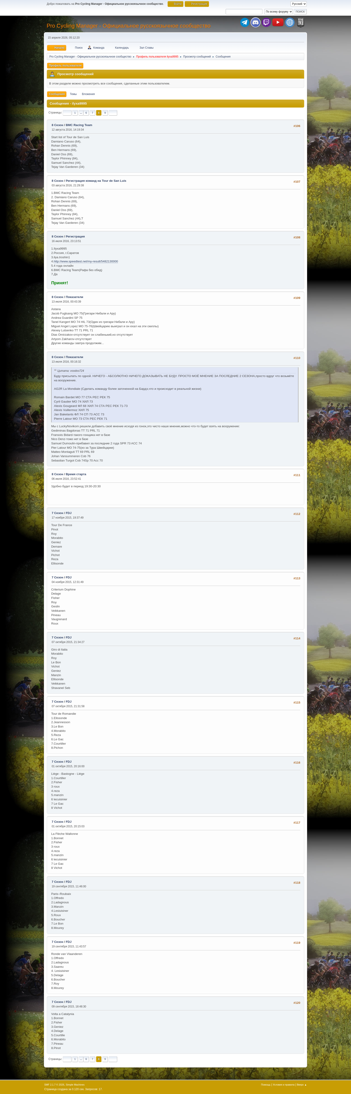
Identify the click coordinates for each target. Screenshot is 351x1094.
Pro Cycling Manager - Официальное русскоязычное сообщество (129, 26)
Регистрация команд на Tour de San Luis (96, 180)
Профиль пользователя (65, 65)
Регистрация (75, 236)
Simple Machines (75, 1084)
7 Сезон (57, 513)
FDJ (68, 513)
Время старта (76, 474)
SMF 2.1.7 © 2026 (54, 1084)
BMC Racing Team (79, 125)
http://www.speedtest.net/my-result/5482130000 (86, 261)
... (81, 112)
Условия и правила (283, 1084)
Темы (73, 94)
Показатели (74, 297)
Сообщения (57, 94)
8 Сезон (57, 125)
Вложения (88, 94)
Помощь (266, 1084)
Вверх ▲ (302, 1084)
